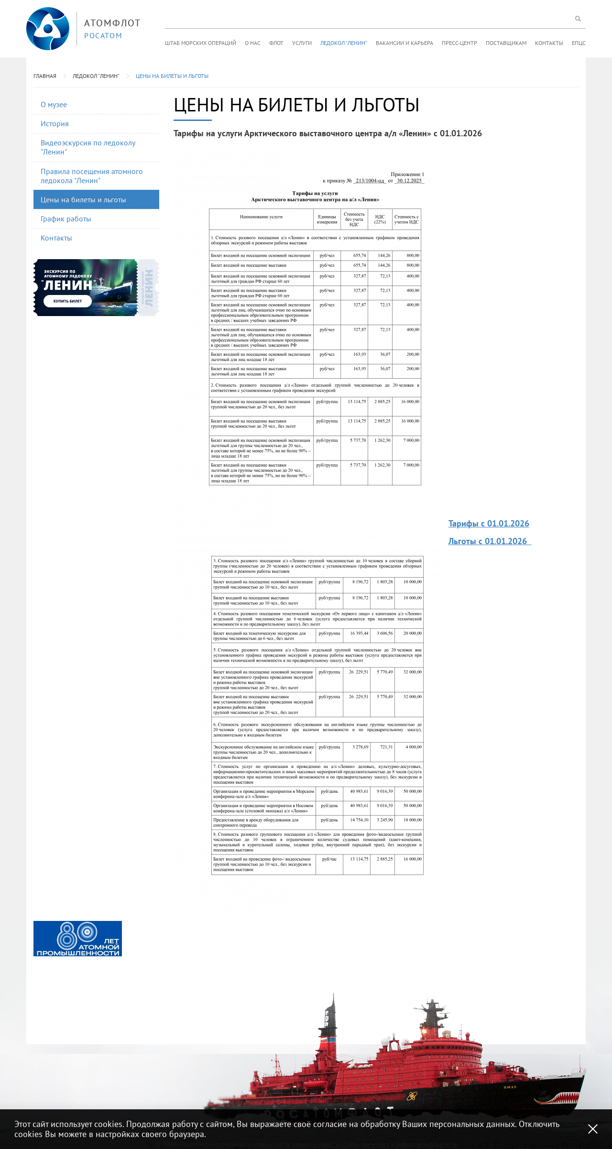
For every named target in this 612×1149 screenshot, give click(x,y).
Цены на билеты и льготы (172, 75)
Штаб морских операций (200, 42)
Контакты (549, 42)
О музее (54, 104)
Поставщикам (506, 42)
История (55, 123)
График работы (66, 218)
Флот (276, 42)
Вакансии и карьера (404, 42)
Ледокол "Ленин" (343, 42)
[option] (77, 938)
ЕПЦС (579, 42)
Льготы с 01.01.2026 (488, 541)
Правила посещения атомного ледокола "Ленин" (92, 175)
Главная (44, 75)
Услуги (302, 42)
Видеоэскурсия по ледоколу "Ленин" (88, 147)
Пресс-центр (459, 42)
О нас (253, 42)
